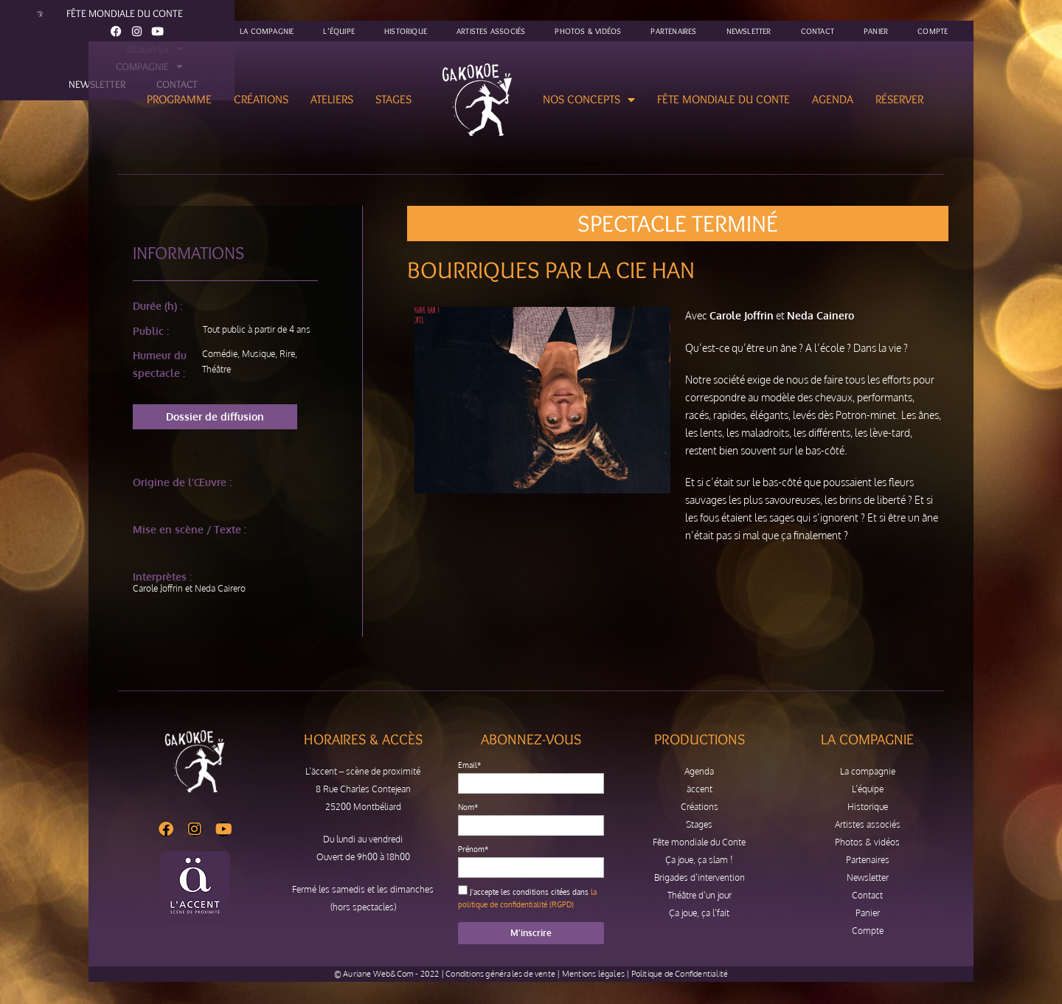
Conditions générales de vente (500, 974)
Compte (932, 31)
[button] (215, 416)
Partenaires (673, 31)
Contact (817, 31)
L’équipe (339, 31)
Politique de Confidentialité (680, 974)
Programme (179, 99)
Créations (261, 99)
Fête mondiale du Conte (723, 99)
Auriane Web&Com (378, 974)
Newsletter (748, 31)
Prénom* (473, 849)
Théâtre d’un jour (699, 895)
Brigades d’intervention (699, 877)
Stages (393, 99)
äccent (699, 788)
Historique (405, 31)
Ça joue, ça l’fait (699, 912)
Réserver (899, 99)
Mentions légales (593, 974)
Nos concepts (589, 99)
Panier (876, 31)
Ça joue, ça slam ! (699, 859)
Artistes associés (491, 31)
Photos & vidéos (588, 31)
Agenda (832, 99)
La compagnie (267, 31)
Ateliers (331, 99)
